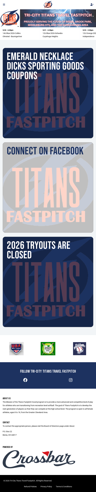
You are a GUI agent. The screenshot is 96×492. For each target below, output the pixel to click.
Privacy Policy (46, 486)
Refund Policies (30, 486)
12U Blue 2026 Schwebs (53, 33)
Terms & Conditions (64, 486)
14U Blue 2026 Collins (12, 33)
